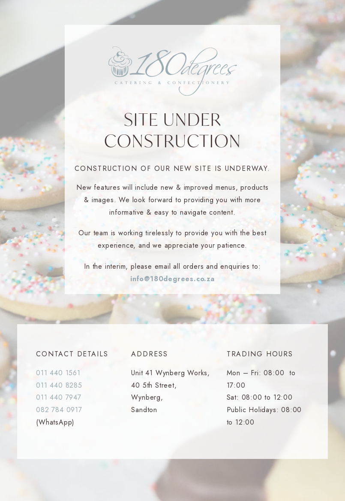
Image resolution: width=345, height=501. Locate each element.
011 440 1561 (58, 373)
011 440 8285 (59, 385)
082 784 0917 (59, 410)
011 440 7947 (58, 397)
